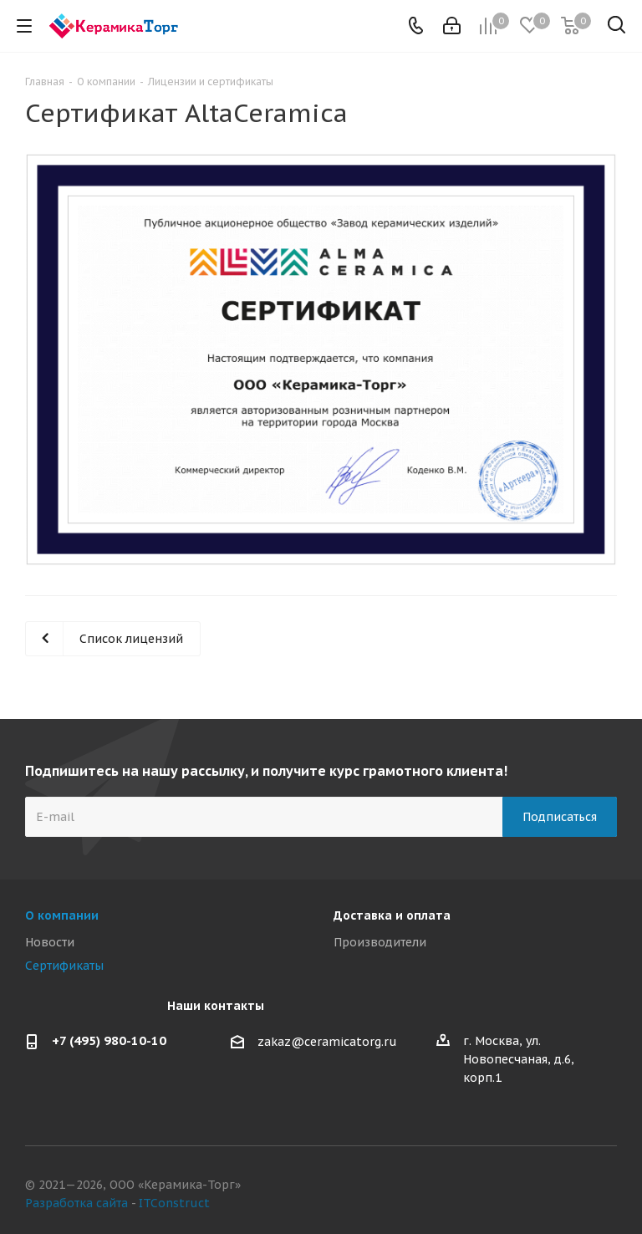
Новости (49, 942)
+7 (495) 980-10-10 (109, 1040)
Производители (380, 942)
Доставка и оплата (392, 915)
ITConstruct (174, 1203)
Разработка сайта (76, 1203)
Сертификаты (64, 965)
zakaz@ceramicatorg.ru (327, 1042)
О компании (62, 915)
